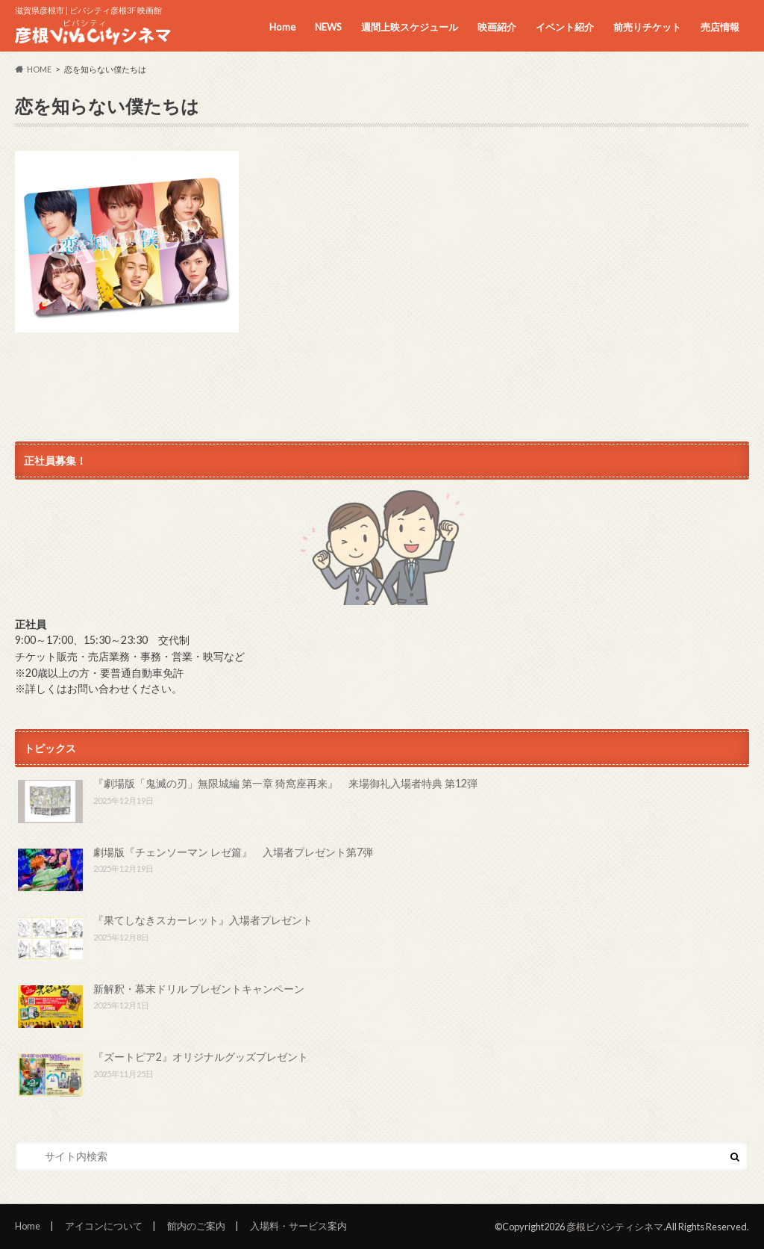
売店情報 (720, 27)
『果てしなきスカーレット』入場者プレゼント (203, 920)
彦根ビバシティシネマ (614, 1227)
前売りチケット (647, 27)
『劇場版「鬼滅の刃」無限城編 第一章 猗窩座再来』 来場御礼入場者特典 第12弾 (285, 783)
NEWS (328, 27)
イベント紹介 (565, 27)
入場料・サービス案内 (298, 1226)
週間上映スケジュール (409, 27)
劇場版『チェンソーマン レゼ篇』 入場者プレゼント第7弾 (233, 852)
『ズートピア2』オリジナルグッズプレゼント (200, 1056)
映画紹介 (497, 27)
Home (282, 27)
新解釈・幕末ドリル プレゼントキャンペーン (198, 988)
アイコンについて (104, 1226)
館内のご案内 (196, 1226)
